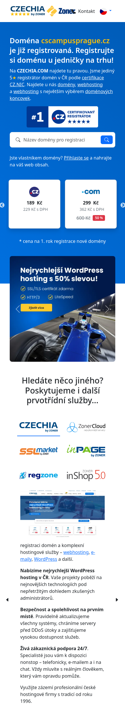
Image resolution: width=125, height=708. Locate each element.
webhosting (90, 84)
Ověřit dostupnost (107, 139)
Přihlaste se (76, 158)
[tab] (38, 427)
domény (66, 84)
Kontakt (83, 11)
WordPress (45, 559)
